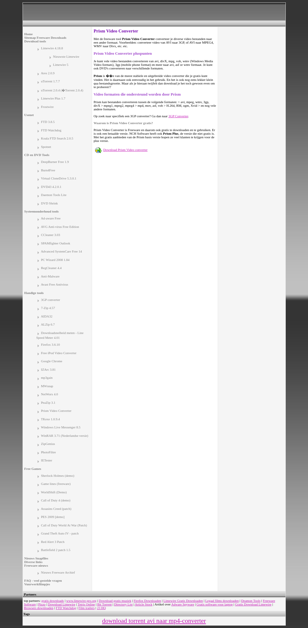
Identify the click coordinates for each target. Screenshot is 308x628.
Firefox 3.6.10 (50, 344)
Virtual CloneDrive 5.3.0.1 (58, 178)
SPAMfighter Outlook (55, 243)
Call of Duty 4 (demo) (55, 500)
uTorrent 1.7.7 (50, 81)
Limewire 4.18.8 (52, 48)
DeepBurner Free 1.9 (55, 162)
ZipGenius (48, 444)
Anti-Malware (50, 276)
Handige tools (34, 293)
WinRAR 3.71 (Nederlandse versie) (64, 435)
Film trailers (87, 608)
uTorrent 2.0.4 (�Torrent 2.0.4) (62, 90)
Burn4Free (48, 170)
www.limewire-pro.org (81, 600)
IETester (46, 460)
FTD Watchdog (51, 130)
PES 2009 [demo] (52, 517)
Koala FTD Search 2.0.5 (57, 138)
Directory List (123, 604)
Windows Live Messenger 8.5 (61, 427)
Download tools (35, 41)
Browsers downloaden (39, 608)
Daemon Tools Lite (53, 195)
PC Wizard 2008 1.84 (55, 260)
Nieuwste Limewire (66, 56)
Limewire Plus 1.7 (53, 98)
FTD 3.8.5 (48, 122)
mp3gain (47, 377)
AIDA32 (47, 316)
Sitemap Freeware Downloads (45, 37)
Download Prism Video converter (125, 150)
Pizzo (41, 604)
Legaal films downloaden (222, 600)
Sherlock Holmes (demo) (57, 475)
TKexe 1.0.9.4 (50, 419)
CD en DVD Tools (36, 155)
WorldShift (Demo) (54, 492)
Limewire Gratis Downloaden (183, 600)
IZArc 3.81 (48, 369)
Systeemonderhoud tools (41, 211)
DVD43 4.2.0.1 (51, 186)
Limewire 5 (60, 64)
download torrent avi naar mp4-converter (154, 620)
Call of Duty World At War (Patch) (64, 525)
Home (28, 34)
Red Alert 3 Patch (52, 542)
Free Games (32, 468)
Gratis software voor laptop (214, 604)
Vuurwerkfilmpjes (37, 584)
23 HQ (101, 608)
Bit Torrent (104, 604)
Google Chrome (51, 361)
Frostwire (47, 107)
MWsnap (47, 386)
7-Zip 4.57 (48, 308)
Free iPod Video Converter (58, 353)
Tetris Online (86, 604)
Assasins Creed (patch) (56, 508)
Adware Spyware (182, 604)
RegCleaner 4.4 (51, 268)
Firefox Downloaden (147, 600)
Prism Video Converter (56, 410)
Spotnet (46, 147)
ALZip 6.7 (48, 324)
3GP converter (50, 300)
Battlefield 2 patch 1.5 (55, 550)
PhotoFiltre (48, 452)
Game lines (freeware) (55, 484)
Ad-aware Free (51, 218)
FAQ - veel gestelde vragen (43, 580)
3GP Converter (178, 116)
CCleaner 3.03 (50, 235)
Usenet (29, 115)
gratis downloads (53, 600)
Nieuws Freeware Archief (58, 572)
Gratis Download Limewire (253, 604)
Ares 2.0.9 (48, 73)
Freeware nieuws (36, 565)
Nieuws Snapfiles (36, 558)
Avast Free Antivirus (54, 284)
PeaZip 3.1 (48, 402)
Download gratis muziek (115, 600)
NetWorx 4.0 (49, 394)
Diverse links (33, 562)
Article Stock (143, 604)
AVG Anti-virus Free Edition (60, 226)
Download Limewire (61, 604)
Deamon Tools (250, 600)
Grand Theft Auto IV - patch (60, 533)
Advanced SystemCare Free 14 (61, 251)
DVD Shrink (49, 203)
